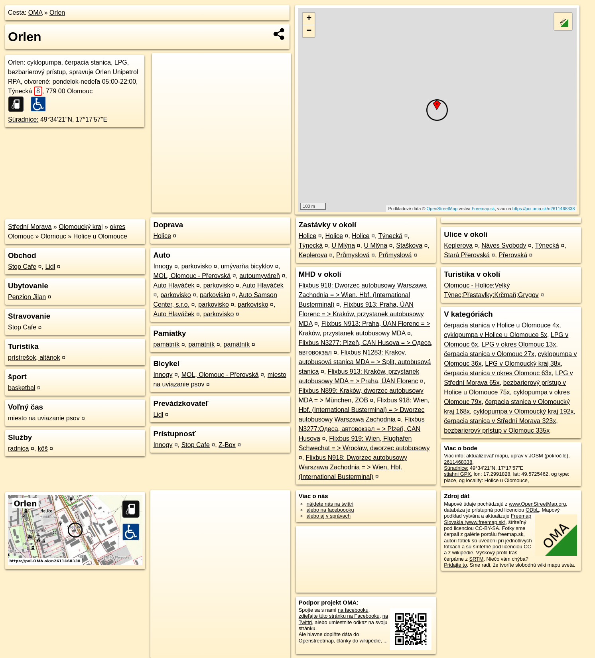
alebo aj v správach (329, 516)
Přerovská (512, 255)
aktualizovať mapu (487, 456)
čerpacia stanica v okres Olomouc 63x (498, 373)
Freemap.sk (483, 208)
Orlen (57, 12)
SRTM (476, 559)
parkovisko (196, 266)
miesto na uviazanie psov (44, 418)
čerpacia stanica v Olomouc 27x (489, 354)
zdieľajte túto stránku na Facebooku (339, 616)
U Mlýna (343, 245)
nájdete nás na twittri (330, 504)
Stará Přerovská (467, 255)
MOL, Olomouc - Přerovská (192, 275)
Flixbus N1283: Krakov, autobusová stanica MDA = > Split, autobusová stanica (365, 362)
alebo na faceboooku (330, 510)
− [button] (308, 31)
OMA (35, 12)
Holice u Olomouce (100, 236)
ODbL (532, 510)
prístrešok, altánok (34, 357)
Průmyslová (353, 255)
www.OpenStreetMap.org (537, 504)
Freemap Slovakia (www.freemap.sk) (487, 519)
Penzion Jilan (27, 297)
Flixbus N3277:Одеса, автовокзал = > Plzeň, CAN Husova (362, 429)
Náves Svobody (503, 245)
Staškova (409, 245)
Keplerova (313, 255)
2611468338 (458, 462)
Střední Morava (29, 226)
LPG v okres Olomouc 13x (518, 344)
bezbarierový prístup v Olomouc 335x (497, 430)
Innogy (162, 266)
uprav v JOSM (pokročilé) (539, 456)
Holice (162, 235)
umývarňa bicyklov (247, 266)
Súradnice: (23, 119)
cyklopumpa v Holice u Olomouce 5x (495, 334)
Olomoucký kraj (80, 226)
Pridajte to (455, 565)
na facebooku (353, 610)
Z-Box (227, 444)
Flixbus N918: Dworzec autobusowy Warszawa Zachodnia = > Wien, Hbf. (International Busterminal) (353, 467)
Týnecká (25, 91)
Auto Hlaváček (173, 285)
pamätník (166, 344)
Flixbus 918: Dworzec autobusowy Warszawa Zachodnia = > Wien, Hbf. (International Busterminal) (363, 295)
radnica (18, 448)
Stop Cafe (22, 266)
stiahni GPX (457, 474)
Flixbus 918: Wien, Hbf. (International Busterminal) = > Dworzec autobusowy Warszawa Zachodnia (364, 410)
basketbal (21, 387)
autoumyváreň (259, 275)
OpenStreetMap (442, 208)
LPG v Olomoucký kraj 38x (522, 363)
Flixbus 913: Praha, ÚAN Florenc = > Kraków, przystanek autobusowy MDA (361, 314)
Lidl (50, 266)
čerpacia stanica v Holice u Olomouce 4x (501, 325)
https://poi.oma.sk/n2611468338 (543, 208)
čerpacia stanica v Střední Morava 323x (500, 421)
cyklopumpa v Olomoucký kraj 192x (523, 411)
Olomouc (53, 236)
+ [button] (308, 19)
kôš (43, 448)
